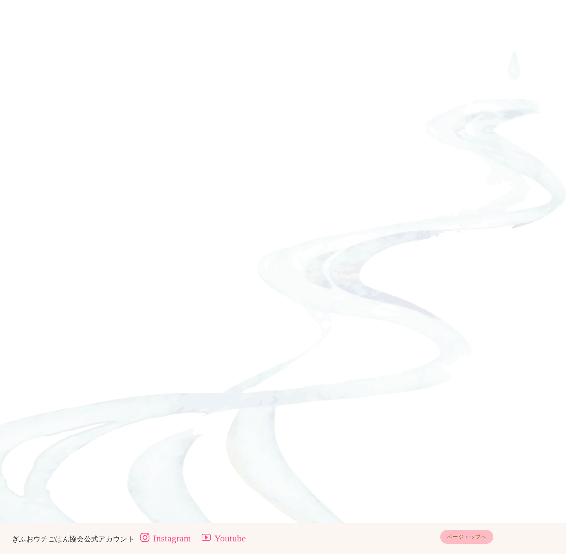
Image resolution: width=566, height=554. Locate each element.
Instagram (165, 538)
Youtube (224, 538)
